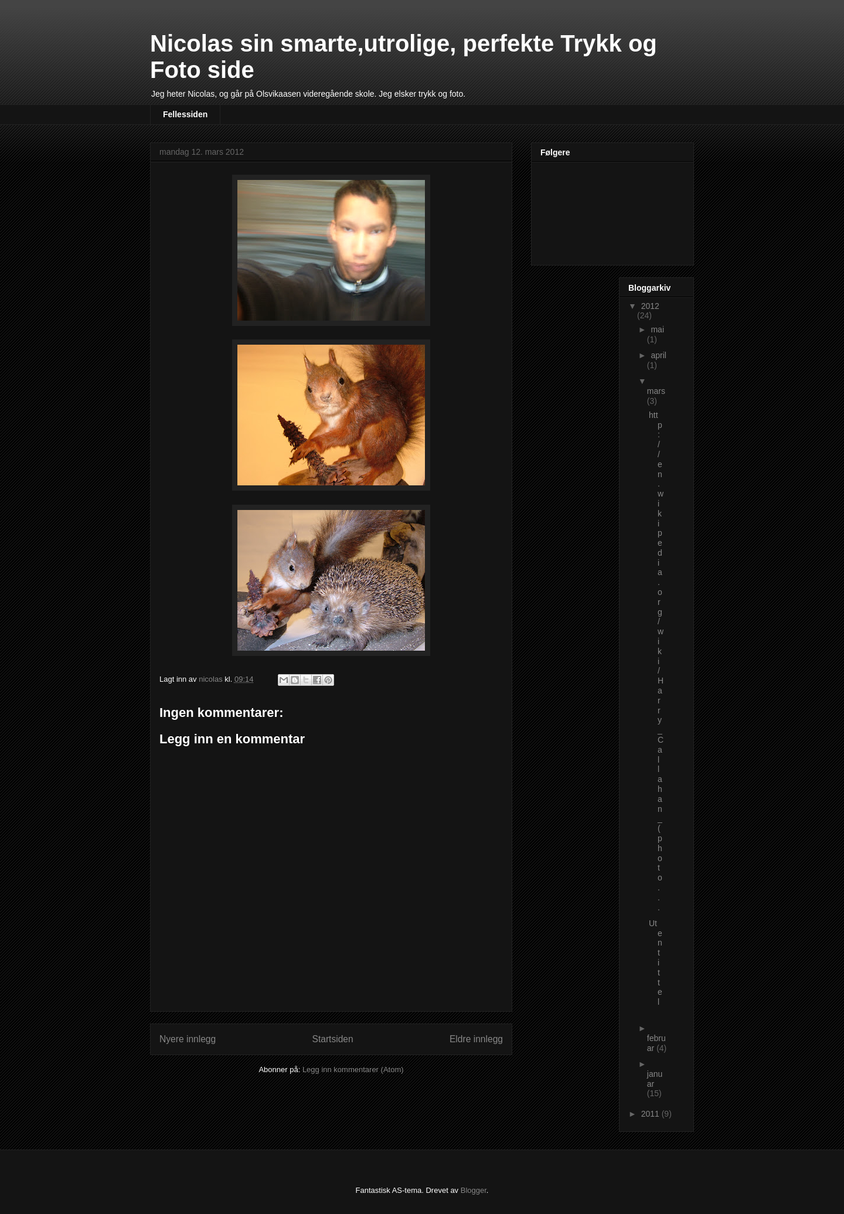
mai (657, 329)
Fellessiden (185, 114)
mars (656, 391)
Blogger (473, 1190)
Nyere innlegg (187, 1039)
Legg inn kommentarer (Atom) (353, 1069)
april (658, 355)
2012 (650, 306)
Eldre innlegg (476, 1039)
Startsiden (332, 1039)
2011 (651, 1113)
